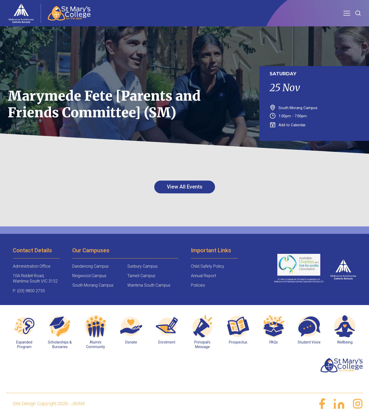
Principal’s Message (202, 344)
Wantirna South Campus (148, 285)
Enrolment (166, 342)
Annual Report (203, 275)
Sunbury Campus (142, 266)
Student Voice (309, 342)
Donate (131, 342)
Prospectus (238, 342)
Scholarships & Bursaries (60, 344)
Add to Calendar (288, 125)
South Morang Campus (93, 285)
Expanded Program (24, 344)
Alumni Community (95, 344)
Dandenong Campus (90, 266)
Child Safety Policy (207, 266)
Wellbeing (345, 342)
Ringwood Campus (89, 275)
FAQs (273, 342)
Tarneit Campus (141, 275)
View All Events (184, 187)
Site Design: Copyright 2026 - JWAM (49, 403)
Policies (198, 285)
